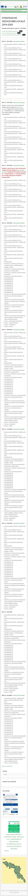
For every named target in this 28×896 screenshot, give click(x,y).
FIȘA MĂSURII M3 (8, 281)
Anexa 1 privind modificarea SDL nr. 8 (13, 53)
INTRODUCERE (8, 261)
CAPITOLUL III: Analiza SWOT (11, 270)
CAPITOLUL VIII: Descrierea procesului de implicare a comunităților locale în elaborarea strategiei (14, 301)
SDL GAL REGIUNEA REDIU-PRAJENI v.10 (10, 31)
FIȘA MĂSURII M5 (8, 285)
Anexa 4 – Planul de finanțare (11, 322)
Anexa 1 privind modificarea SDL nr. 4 (13, 74)
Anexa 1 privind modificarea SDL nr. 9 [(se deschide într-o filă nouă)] (13, 47)
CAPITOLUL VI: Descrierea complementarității (15, 294)
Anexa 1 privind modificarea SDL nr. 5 (13, 69)
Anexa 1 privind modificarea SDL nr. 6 (13, 64)
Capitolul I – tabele (8, 267)
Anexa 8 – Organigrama (9, 324)
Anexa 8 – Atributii (8, 326)
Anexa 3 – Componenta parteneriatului (13, 321)
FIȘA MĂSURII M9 (8, 292)
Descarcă (21, 31)
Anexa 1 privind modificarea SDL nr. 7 (13, 58)
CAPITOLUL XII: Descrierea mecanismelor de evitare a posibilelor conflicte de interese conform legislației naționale (14, 317)
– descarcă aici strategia (18, 102)
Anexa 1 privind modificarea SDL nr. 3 (13, 80)
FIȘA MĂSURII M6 (8, 286)
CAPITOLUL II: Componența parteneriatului (14, 269)
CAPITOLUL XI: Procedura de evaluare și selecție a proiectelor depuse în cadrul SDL (14, 312)
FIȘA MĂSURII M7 (8, 288)
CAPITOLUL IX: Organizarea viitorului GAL (14, 304)
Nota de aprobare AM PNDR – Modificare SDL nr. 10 (12, 34)
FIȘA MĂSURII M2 (9, 279)
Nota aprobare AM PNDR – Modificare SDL (14, 698)
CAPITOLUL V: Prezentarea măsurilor (13, 276)
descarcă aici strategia (18, 41)
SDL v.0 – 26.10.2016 (7, 766)
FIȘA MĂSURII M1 (9, 278)
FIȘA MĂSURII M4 (8, 283)
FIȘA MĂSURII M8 (8, 290)
